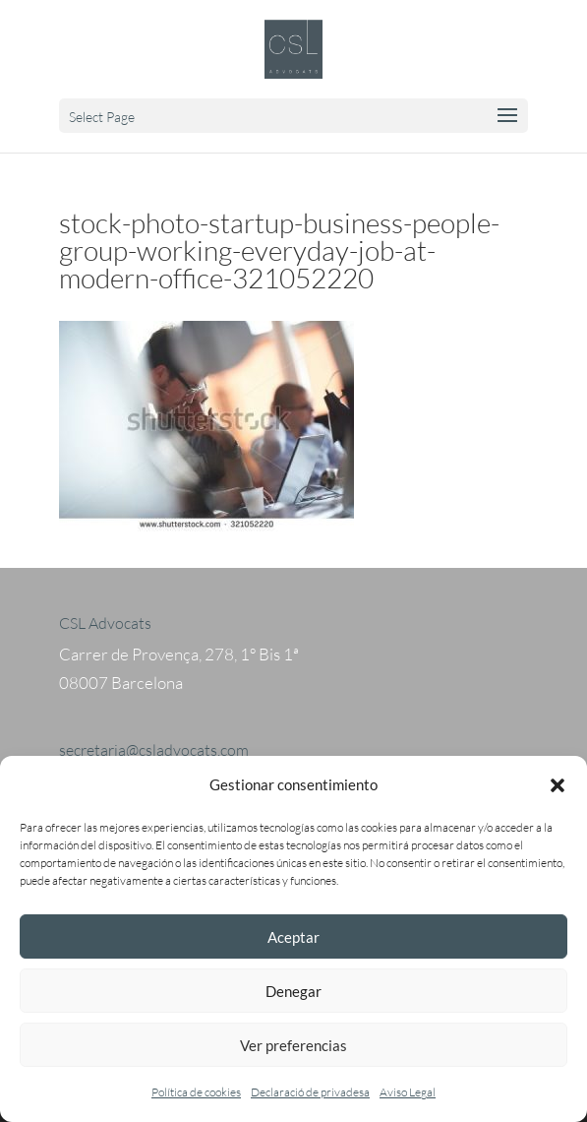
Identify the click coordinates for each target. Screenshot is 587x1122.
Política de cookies (196, 1092)
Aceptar (293, 937)
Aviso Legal (408, 1092)
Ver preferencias (293, 1045)
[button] (557, 785)
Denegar (293, 991)
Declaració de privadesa (310, 1092)
